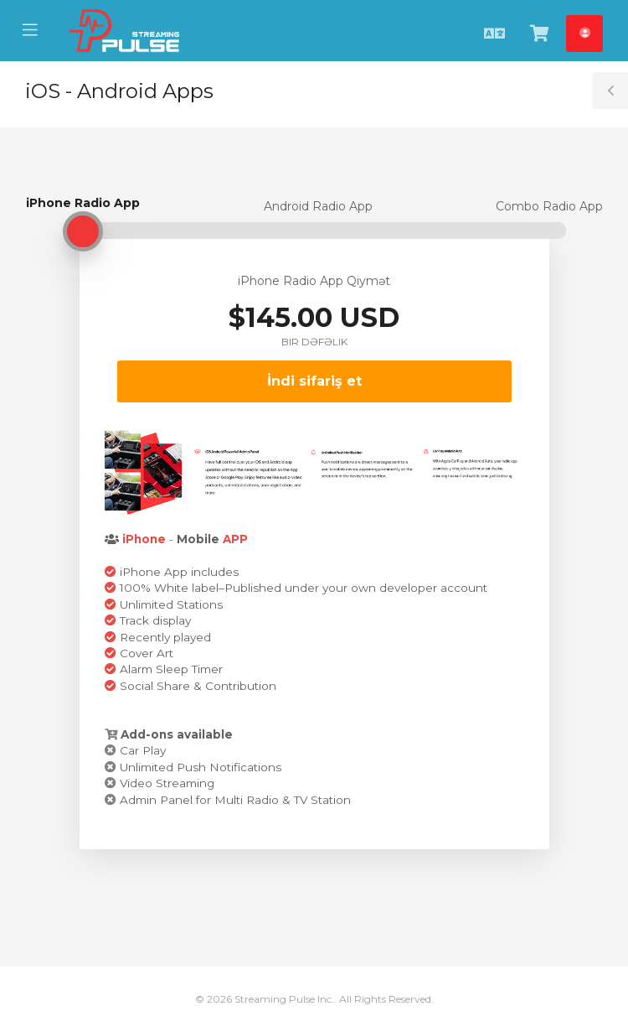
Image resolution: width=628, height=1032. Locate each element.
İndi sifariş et (314, 381)
